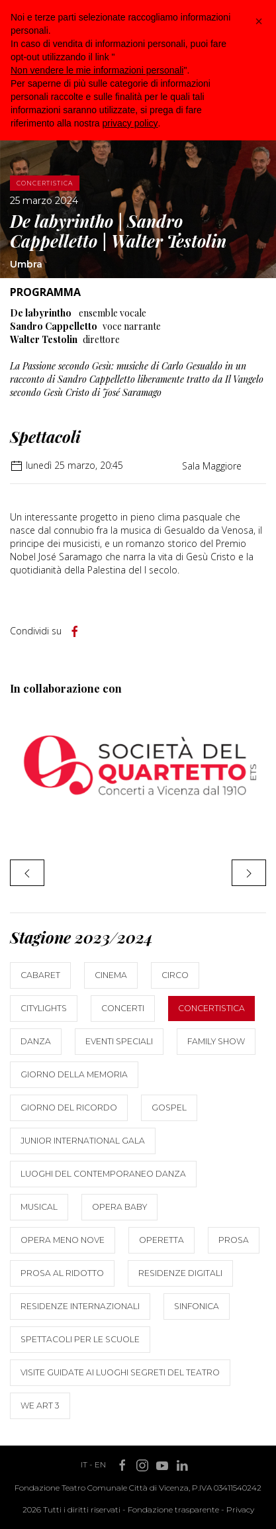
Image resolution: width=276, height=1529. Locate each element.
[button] (258, 21)
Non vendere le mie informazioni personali (97, 70)
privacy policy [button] (130, 123)
